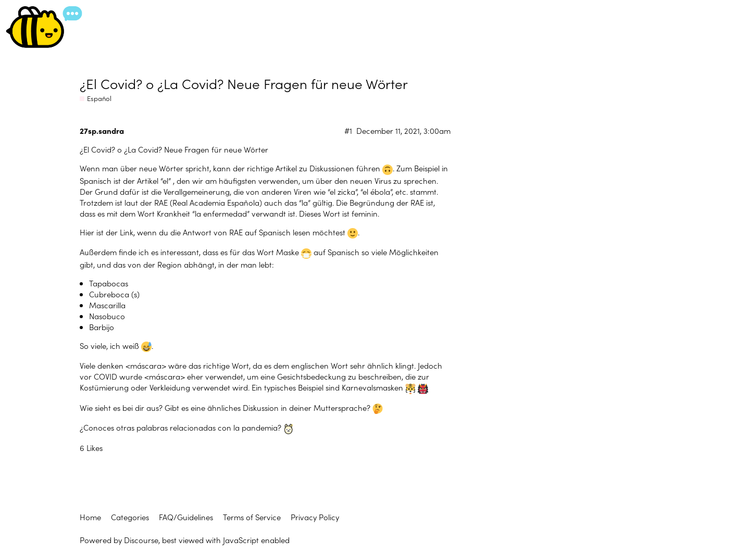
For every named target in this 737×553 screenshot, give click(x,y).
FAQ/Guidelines (186, 516)
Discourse (141, 539)
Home (90, 516)
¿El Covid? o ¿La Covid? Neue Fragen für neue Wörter (244, 83)
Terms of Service (252, 516)
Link (126, 232)
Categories (130, 516)
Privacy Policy (315, 516)
